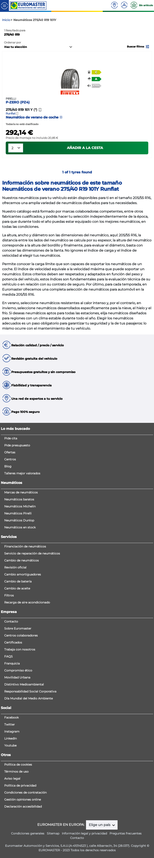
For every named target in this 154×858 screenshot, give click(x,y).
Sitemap (53, 833)
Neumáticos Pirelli (18, 513)
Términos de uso (16, 771)
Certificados (13, 642)
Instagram (11, 731)
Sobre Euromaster (17, 628)
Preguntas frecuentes (126, 833)
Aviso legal (12, 778)
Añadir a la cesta (85, 148)
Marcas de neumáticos (21, 492)
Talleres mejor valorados (22, 473)
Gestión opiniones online (22, 799)
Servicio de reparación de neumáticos (32, 553)
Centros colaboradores (21, 635)
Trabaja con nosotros (19, 649)
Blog (7, 466)
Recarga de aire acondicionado (27, 602)
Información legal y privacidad (84, 833)
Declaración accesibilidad (23, 806)
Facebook (11, 717)
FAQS (8, 656)
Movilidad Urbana (17, 677)
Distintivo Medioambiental (24, 684)
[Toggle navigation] (4, 5)
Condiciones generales (27, 833)
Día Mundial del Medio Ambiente (28, 698)
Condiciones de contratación (25, 792)
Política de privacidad (20, 785)
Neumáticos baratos (19, 499)
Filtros (9, 595)
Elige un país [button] (100, 825)
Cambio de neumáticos (21, 560)
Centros (10, 459)
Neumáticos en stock (20, 527)
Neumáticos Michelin (20, 506)
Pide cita (10, 438)
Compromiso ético (18, 670)
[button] (138, 46)
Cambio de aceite (17, 588)
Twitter (9, 724)
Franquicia (12, 663)
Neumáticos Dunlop (19, 520)
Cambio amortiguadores (22, 574)
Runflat (11, 113)
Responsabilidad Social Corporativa (30, 691)
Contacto (11, 621)
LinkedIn (10, 738)
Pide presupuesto (17, 445)
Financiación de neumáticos (25, 546)
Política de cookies (18, 764)
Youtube (10, 745)
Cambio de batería (18, 581)
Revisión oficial (15, 567)
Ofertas (9, 452)
